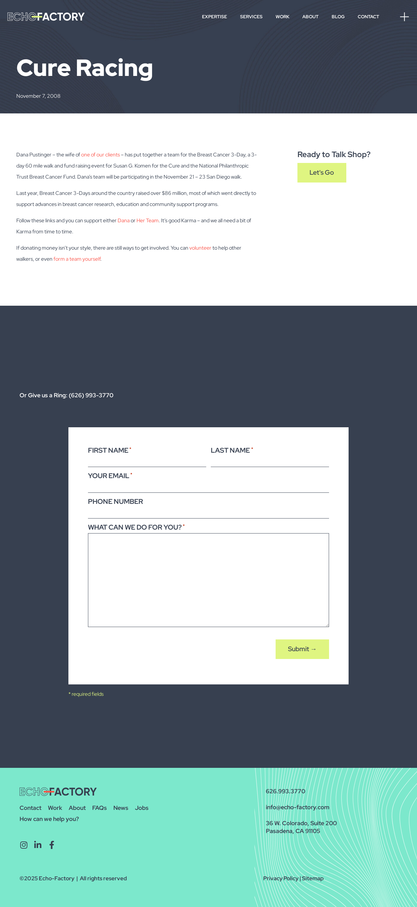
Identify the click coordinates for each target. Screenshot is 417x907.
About (310, 17)
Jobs (142, 808)
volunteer (200, 247)
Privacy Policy (280, 878)
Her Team (148, 220)
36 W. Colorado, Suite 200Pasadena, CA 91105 (301, 827)
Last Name (232, 450)
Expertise (214, 17)
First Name (109, 450)
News (120, 808)
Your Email (110, 475)
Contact (368, 17)
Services (251, 17)
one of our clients (100, 154)
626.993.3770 (285, 791)
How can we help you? (49, 819)
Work (282, 17)
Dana (124, 220)
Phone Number (115, 501)
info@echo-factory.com (297, 807)
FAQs (99, 808)
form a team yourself (76, 259)
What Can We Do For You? (136, 526)
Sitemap (313, 878)
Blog (338, 17)
